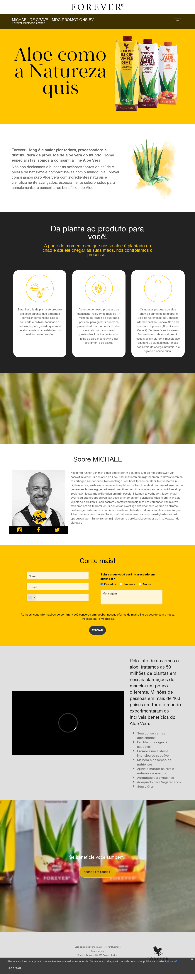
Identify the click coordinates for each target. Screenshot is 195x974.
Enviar (97, 630)
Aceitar (14, 968)
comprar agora (97, 872)
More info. (172, 961)
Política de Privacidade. (97, 618)
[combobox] (31, 597)
